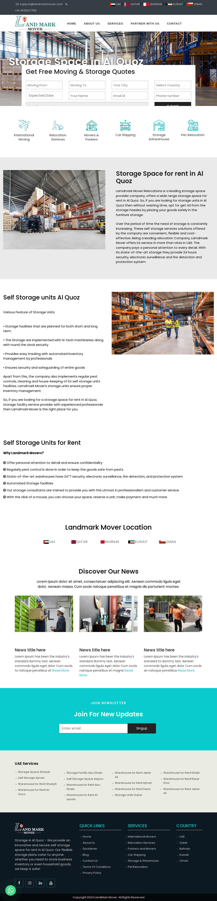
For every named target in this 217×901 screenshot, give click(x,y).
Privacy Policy (92, 873)
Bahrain (184, 849)
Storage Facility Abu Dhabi (84, 773)
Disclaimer (76, 39)
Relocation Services (141, 843)
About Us (92, 23)
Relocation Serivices (57, 137)
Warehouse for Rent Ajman (133, 783)
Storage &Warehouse (159, 137)
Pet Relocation (192, 135)
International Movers (142, 837)
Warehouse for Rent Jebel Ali (133, 775)
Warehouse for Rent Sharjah (37, 784)
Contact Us (90, 861)
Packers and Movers (142, 849)
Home (71, 23)
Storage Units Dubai (128, 795)
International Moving (24, 137)
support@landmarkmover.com (39, 4)
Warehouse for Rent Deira (132, 789)
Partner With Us (145, 23)
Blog (86, 855)
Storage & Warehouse (143, 861)
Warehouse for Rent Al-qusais (83, 797)
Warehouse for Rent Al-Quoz (34, 792)
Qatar (183, 843)
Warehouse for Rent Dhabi (181, 773)
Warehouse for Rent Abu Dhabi (83, 787)
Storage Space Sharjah (34, 772)
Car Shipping (125, 135)
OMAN (194, 4)
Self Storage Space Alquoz (85, 779)
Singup (141, 728)
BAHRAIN (153, 4)
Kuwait (184, 855)
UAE (116, 4)
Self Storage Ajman (31, 778)
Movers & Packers (91, 137)
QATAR (132, 4)
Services (115, 23)
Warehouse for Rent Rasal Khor (181, 781)
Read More (60, 670)
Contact (174, 23)
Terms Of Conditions (97, 867)
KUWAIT (175, 4)
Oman (183, 861)
